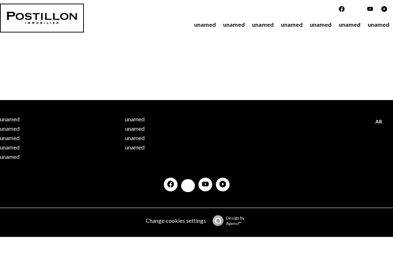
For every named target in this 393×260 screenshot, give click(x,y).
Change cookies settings (176, 220)
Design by (226, 220)
